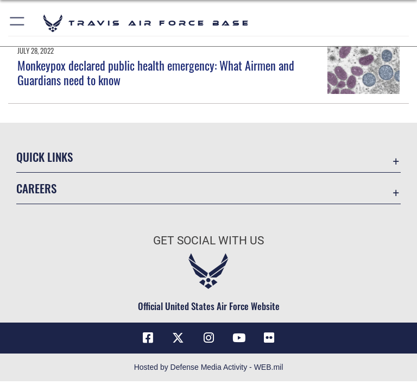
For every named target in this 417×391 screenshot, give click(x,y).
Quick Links (44, 156)
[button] (17, 23)
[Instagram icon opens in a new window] (208, 338)
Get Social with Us (208, 240)
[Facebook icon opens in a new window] (148, 338)
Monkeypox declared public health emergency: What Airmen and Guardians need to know (155, 72)
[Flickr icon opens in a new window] (269, 338)
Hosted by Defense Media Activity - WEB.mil (208, 367)
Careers (36, 188)
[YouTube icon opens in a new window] (239, 338)
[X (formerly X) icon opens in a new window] (178, 338)
